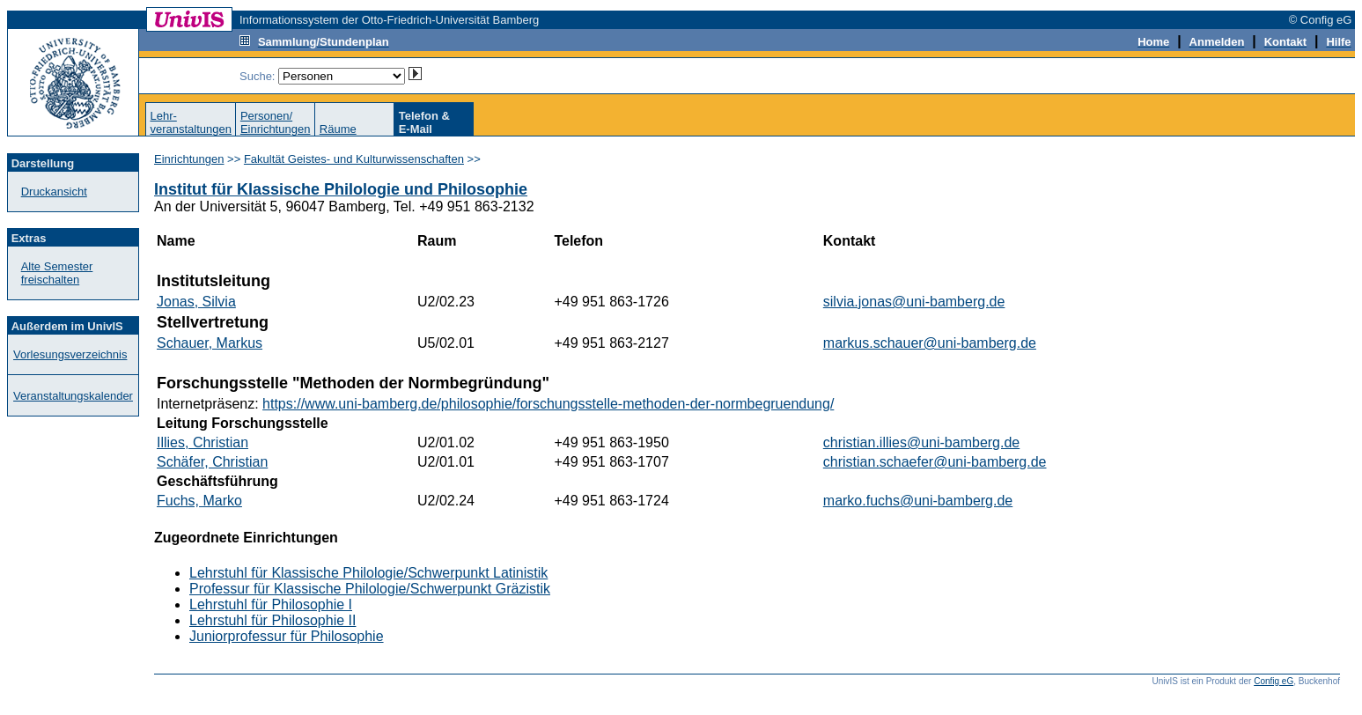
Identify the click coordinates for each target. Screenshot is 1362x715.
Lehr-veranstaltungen (191, 122)
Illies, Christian (202, 442)
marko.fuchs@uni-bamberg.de (917, 500)
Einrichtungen (189, 159)
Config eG (1273, 681)
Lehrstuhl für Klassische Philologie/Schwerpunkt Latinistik (368, 572)
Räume (338, 129)
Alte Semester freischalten (57, 273)
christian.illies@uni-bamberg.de (921, 442)
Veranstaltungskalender (73, 395)
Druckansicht (54, 191)
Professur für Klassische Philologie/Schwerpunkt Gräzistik (369, 588)
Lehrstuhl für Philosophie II (272, 620)
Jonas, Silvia (196, 301)
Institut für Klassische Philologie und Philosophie (340, 189)
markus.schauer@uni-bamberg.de (929, 342)
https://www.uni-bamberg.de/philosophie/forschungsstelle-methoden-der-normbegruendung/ (548, 403)
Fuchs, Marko (199, 500)
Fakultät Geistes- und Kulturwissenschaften (354, 159)
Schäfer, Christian (212, 461)
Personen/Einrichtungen (275, 122)
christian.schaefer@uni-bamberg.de (935, 461)
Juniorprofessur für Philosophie (286, 636)
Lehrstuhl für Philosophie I (270, 604)
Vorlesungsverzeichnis (70, 354)
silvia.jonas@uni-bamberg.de (914, 301)
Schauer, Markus (209, 342)
